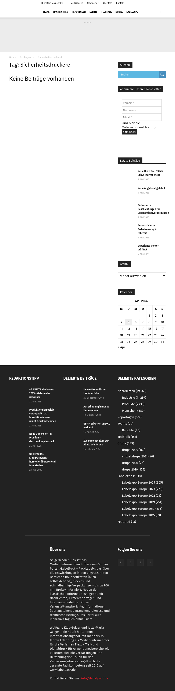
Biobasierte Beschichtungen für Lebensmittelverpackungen (153, 209)
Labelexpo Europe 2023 (142, 489)
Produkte (133, 404)
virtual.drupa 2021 (138, 456)
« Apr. (122, 347)
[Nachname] (142, 110)
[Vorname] (142, 102)
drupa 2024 (133, 450)
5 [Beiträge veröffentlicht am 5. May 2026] (128, 322)
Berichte (131, 430)
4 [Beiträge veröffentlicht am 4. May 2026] (121, 322)
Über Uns (107, 3)
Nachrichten (60, 12)
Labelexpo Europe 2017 (142, 509)
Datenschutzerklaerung (139, 127)
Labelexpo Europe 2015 (141, 515)
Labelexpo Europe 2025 (142, 482)
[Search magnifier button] (162, 74)
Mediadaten (77, 3)
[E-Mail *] (142, 117)
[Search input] (139, 74)
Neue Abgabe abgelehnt (151, 188)
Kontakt (120, 3)
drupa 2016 (133, 469)
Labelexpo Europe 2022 (141, 495)
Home (46, 12)
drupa (119, 12)
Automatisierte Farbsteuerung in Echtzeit (147, 229)
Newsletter (92, 3)
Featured (127, 522)
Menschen (133, 411)
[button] (161, 12)
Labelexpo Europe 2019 (142, 502)
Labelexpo (132, 12)
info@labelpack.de (94, 678)
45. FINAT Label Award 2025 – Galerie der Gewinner (42, 393)
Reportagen (79, 12)
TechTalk (106, 12)
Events (93, 12)
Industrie (134, 397)
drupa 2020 (133, 463)
